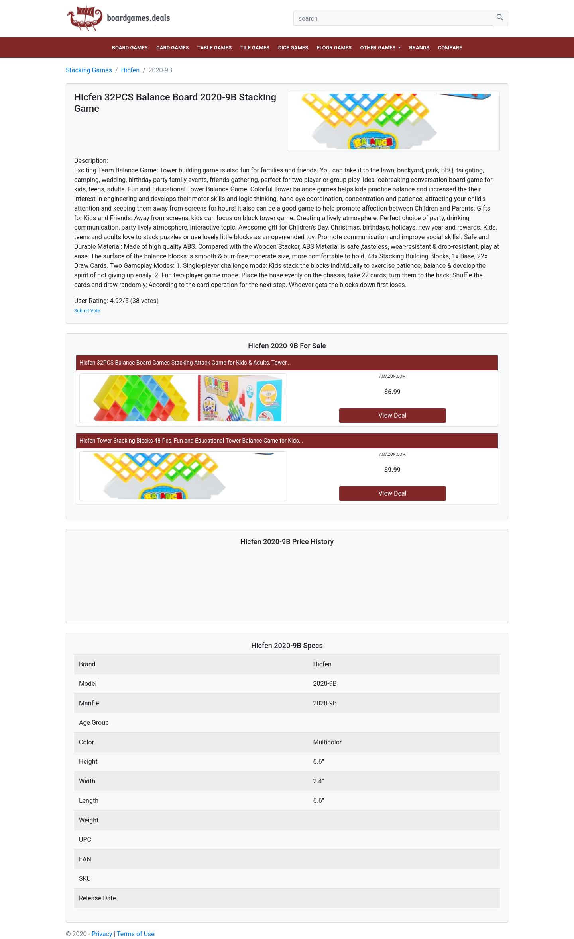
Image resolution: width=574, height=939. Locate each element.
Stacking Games (89, 70)
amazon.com (392, 376)
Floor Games (334, 48)
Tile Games (255, 48)
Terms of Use (136, 934)
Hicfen (130, 70)
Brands (419, 48)
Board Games (130, 48)
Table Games (214, 48)
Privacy (102, 934)
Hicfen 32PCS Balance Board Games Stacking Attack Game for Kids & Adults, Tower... (185, 362)
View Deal (392, 415)
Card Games (172, 48)
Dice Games (293, 48)
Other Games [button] (378, 48)
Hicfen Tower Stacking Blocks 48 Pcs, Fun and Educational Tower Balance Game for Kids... (191, 440)
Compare (450, 48)
